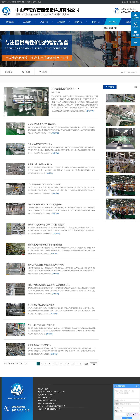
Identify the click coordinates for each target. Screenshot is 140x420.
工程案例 (61, 22)
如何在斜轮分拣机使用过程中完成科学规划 (46, 265)
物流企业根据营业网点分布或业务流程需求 (46, 225)
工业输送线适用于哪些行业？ (65, 89)
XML (137, 2)
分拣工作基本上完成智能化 (39, 345)
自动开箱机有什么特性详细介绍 (41, 325)
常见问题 (43, 72)
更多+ (136, 87)
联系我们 (129, 22)
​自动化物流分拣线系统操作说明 (41, 305)
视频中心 (78, 22)
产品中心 (44, 22)
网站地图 (125, 2)
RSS (132, 2)
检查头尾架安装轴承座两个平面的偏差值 (45, 245)
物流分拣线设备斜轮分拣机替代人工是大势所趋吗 (49, 285)
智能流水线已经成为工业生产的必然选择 (45, 205)
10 (73, 364)
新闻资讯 (112, 22)
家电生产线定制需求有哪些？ (40, 164)
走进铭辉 (27, 22)
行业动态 (26, 72)
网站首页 (10, 22)
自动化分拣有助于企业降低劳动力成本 (44, 184)
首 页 (126, 72)
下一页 (78, 364)
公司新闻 (9, 72)
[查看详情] (90, 111)
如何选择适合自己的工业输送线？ (42, 124)
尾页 (86, 364)
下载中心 (95, 22)
